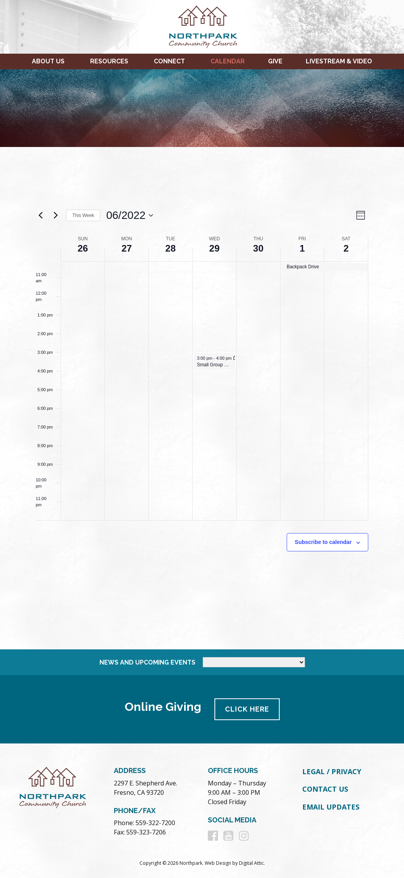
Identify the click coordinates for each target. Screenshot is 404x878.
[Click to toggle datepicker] (129, 215)
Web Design (218, 863)
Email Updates (330, 807)
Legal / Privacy (331, 771)
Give (275, 61)
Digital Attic (251, 863)
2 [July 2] (345, 248)
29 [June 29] (214, 248)
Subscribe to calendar (323, 542)
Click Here (247, 709)
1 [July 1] (302, 248)
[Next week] (55, 215)
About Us (48, 61)
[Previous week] (40, 215)
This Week (83, 215)
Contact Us (325, 789)
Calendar (228, 61)
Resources (109, 61)
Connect (169, 61)
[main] (202, 398)
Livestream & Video (339, 61)
